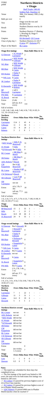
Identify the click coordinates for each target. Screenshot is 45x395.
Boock (15, 154)
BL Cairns (23, 46)
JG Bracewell (6, 59)
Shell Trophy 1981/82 (31, 9)
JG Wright (17, 54)
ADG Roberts (6, 162)
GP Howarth (7, 149)
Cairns (22, 43)
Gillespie (17, 61)
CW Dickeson (6, 174)
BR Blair (4, 69)
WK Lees (7, 78)
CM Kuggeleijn (5, 165)
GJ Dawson (5, 55)
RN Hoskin (5, 74)
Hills (16, 142)
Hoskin (16, 169)
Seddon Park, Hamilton (29, 12)
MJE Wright (18, 58)
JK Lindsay (5, 81)
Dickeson (33, 43)
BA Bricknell (25, 38)
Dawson (4, 361)
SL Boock (5, 97)
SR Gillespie (6, 178)
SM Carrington (5, 183)
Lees (16, 177)
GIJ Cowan (35, 38)
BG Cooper (5, 153)
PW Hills (4, 95)
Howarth (20, 226)
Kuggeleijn (18, 243)
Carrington (16, 56)
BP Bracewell (5, 91)
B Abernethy (6, 86)
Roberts (17, 87)
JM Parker (5, 158)
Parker (16, 73)
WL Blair (5, 64)
